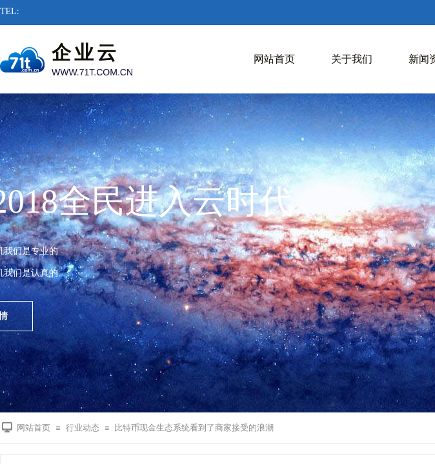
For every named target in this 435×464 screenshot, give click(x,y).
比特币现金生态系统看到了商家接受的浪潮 (194, 427)
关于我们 (351, 58)
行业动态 (82, 427)
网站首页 (274, 58)
